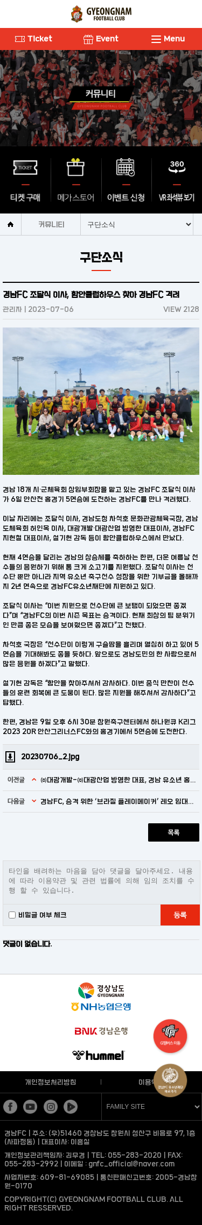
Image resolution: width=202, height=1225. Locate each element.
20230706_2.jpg (50, 756)
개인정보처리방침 (50, 1082)
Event (101, 38)
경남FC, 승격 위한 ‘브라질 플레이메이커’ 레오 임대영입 (118, 801)
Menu (168, 38)
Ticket (33, 38)
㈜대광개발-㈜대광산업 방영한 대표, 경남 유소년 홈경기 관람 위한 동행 (118, 780)
